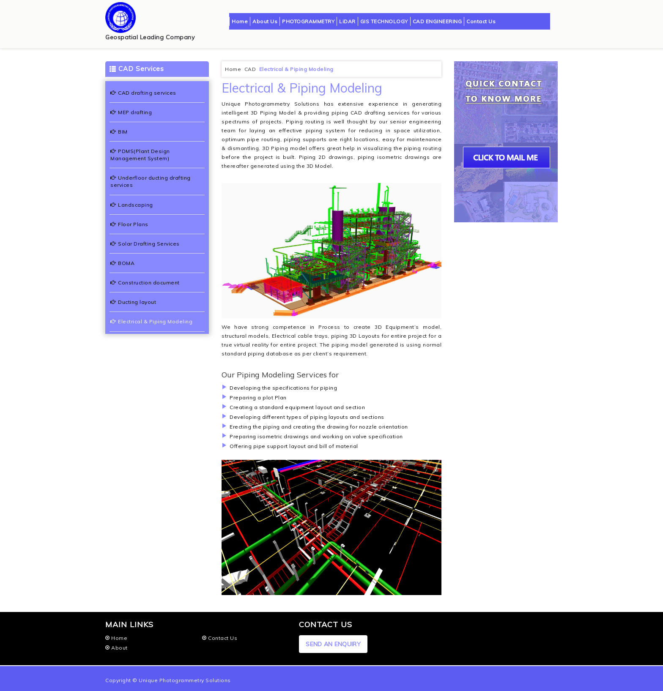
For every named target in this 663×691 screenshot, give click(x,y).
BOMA (122, 263)
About (116, 648)
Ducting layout (133, 302)
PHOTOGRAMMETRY (308, 21)
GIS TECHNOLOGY (384, 21)
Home (240, 21)
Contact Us (481, 21)
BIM (119, 131)
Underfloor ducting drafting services (150, 181)
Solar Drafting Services (145, 243)
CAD (251, 69)
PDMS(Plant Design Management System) (140, 154)
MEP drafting (131, 112)
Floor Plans (129, 224)
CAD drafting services (143, 93)
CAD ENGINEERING (437, 21)
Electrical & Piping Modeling (151, 321)
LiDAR (347, 21)
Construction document (145, 282)
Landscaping (131, 205)
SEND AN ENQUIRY (333, 644)
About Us (264, 21)
